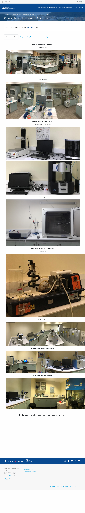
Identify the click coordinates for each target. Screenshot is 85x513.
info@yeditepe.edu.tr (10, 479)
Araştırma (30, 27)
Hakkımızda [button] (41, 7)
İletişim (37, 27)
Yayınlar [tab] (48, 37)
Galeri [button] (75, 7)
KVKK (71, 486)
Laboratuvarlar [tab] (11, 37)
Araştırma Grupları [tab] (26, 37)
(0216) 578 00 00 (9, 475)
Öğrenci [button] (54, 7)
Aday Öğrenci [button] (62, 7)
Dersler (23, 27)
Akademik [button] (48, 7)
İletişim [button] (80, 7)
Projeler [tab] (39, 37)
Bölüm (6, 27)
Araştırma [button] (70, 7)
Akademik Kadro (15, 27)
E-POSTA (53, 486)
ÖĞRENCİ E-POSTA (63, 486)
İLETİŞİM (77, 486)
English (81, 2)
